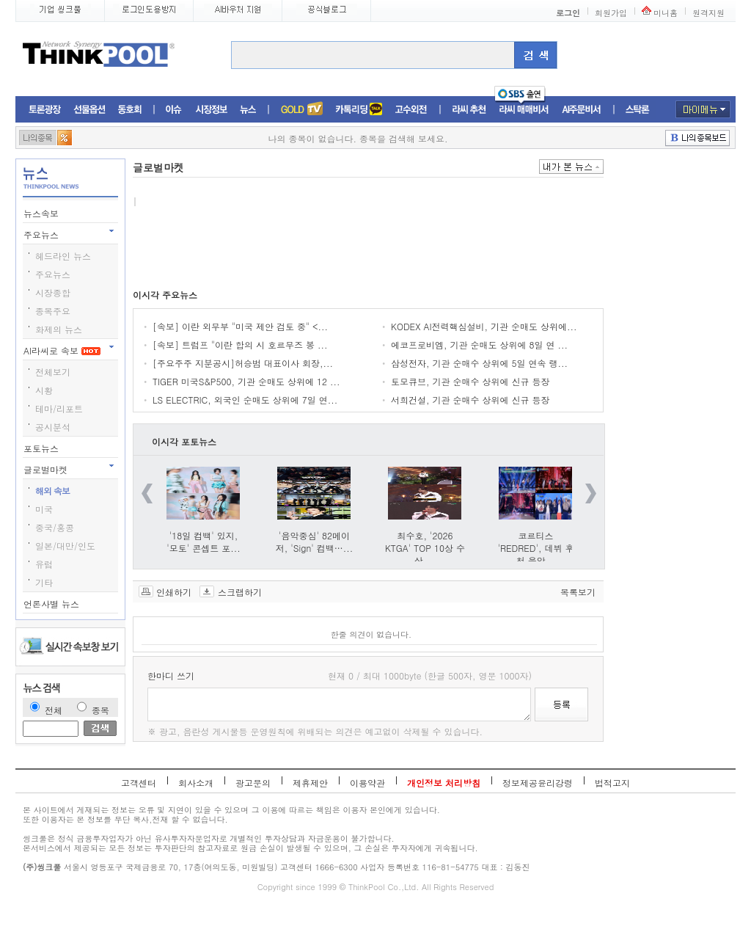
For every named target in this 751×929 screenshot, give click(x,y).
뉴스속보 (42, 213)
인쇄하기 (173, 591)
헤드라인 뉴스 (63, 255)
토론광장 (45, 110)
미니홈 (665, 12)
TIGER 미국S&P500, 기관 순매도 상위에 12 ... (246, 381)
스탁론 (637, 110)
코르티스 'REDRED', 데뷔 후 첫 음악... (535, 547)
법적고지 (612, 782)
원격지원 (708, 12)
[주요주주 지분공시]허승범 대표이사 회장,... (243, 363)
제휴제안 (310, 782)
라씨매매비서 (524, 110)
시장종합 (52, 292)
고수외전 (411, 110)
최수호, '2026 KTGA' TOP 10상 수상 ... (425, 547)
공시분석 (52, 426)
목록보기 (578, 591)
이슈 (174, 110)
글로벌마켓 (46, 469)
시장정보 (211, 110)
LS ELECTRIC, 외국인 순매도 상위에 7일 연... (245, 399)
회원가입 (611, 12)
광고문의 (253, 782)
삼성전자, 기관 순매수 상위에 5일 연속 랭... (479, 363)
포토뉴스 (42, 448)
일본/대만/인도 (65, 545)
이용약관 (367, 782)
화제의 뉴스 (58, 329)
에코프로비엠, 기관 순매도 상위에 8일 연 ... (479, 344)
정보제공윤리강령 (537, 782)
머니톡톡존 (359, 110)
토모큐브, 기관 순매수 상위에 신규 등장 (470, 381)
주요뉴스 (42, 234)
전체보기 (52, 371)
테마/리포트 (59, 408)
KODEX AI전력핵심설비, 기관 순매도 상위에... (484, 326)
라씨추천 (469, 110)
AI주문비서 (581, 110)
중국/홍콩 (54, 527)
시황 (44, 390)
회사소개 (195, 782)
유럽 (44, 564)
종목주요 (52, 311)
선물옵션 (89, 110)
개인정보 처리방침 (443, 782)
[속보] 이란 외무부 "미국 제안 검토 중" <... (240, 326)
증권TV (301, 110)
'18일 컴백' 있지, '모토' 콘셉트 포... (203, 541)
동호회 (129, 110)
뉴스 (248, 110)
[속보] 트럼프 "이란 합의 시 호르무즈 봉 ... (240, 344)
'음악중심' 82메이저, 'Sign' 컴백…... (314, 541)
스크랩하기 (240, 591)
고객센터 (138, 782)
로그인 (568, 12)
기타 (44, 582)
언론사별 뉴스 (52, 603)
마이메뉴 (702, 109)
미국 (44, 509)
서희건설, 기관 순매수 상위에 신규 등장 (470, 399)
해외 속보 (52, 490)
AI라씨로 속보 (61, 350)
